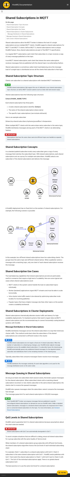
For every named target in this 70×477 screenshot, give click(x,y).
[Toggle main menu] (67, 5)
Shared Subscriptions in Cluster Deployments (20, 31)
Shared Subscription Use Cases (16, 29)
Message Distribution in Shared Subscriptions (21, 34)
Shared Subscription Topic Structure (17, 24)
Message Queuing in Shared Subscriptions (19, 36)
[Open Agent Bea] (62, 472)
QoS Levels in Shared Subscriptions (17, 38)
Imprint (4, 475)
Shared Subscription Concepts (16, 27)
